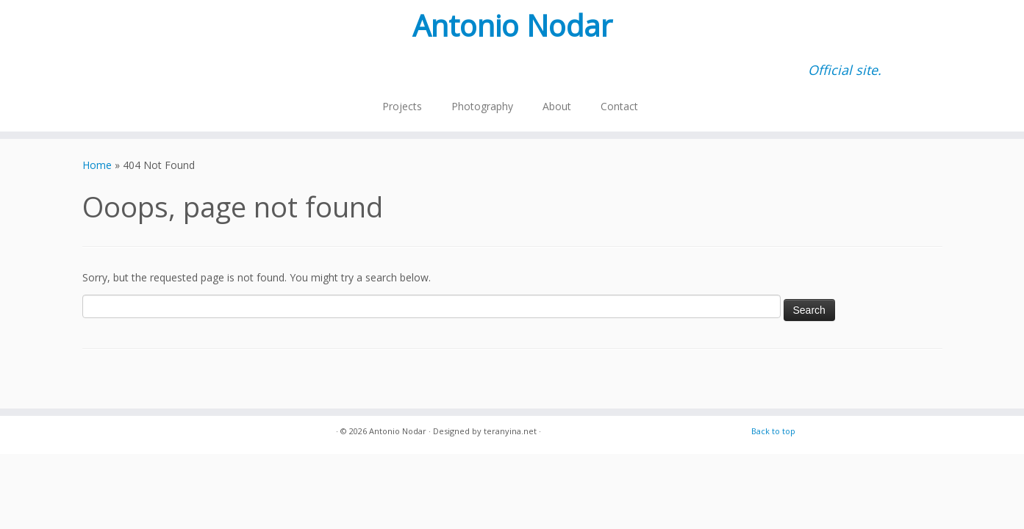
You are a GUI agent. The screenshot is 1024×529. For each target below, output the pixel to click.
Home (97, 165)
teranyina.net (510, 430)
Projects (402, 106)
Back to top (773, 430)
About (557, 106)
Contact (619, 106)
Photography (482, 106)
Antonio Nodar (512, 25)
